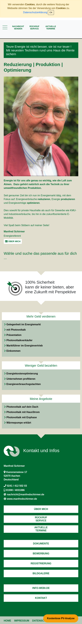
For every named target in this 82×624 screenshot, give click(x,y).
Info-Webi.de (41, 588)
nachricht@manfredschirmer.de (25, 494)
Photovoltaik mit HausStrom (23, 412)
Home (7, 620)
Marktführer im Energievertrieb (24, 345)
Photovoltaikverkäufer (19, 340)
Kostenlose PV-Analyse (61, 618)
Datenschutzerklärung (35, 12)
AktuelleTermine (50, 27)
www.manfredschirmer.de (22, 498)
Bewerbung (41, 553)
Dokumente (41, 543)
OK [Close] (50, 12)
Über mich (41, 509)
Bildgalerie (41, 573)
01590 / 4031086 (15, 490)
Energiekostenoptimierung (22, 373)
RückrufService (34, 27)
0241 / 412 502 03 (17, 485)
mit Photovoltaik (16, 329)
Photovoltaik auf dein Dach (22, 406)
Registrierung (41, 563)
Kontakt (41, 598)
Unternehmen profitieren (20, 379)
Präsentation (13, 335)
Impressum (21, 620)
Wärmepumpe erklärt (18, 422)
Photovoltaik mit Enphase (21, 417)
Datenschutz (41, 620)
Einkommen (13, 351)
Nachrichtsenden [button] (18, 27)
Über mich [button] (12, 241)
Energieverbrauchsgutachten (23, 384)
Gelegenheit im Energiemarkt (23, 324)
